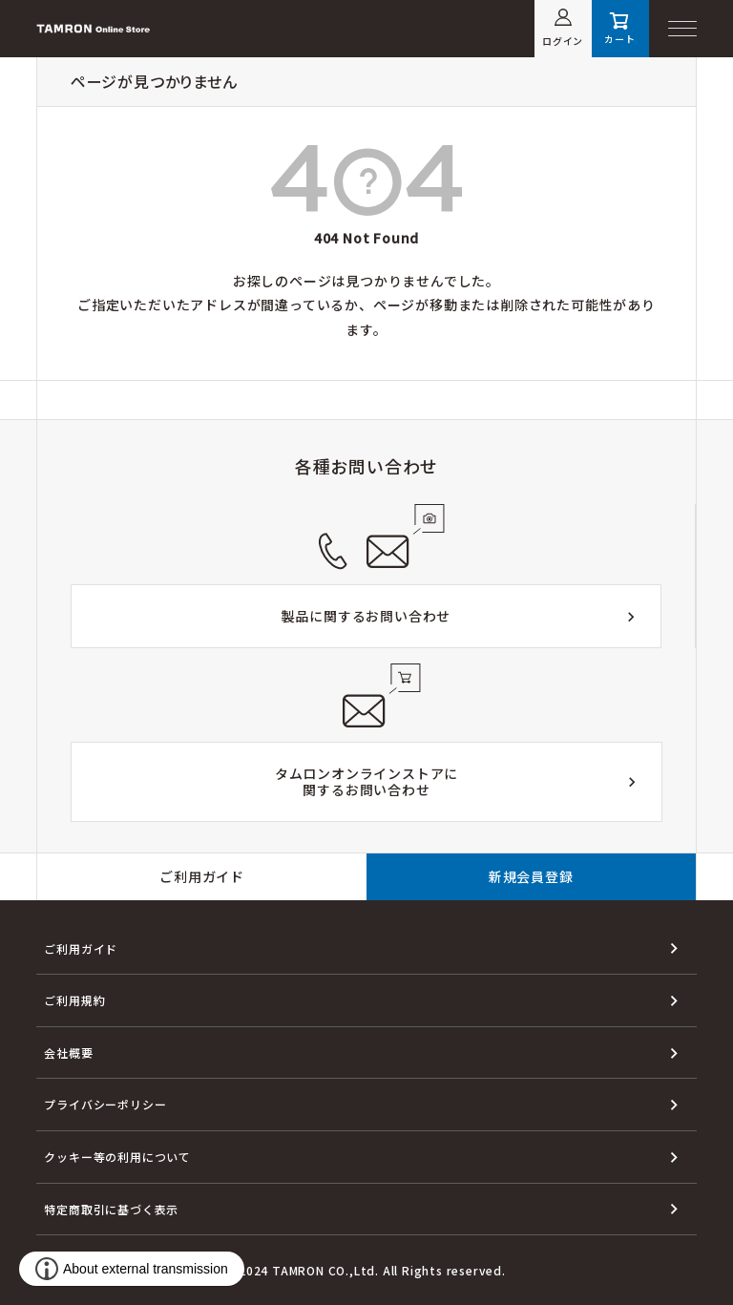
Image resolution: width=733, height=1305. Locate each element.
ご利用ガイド (201, 876)
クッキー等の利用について (117, 1156)
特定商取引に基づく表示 (111, 1209)
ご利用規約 (74, 1000)
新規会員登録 (531, 876)
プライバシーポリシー (105, 1104)
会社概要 (68, 1052)
